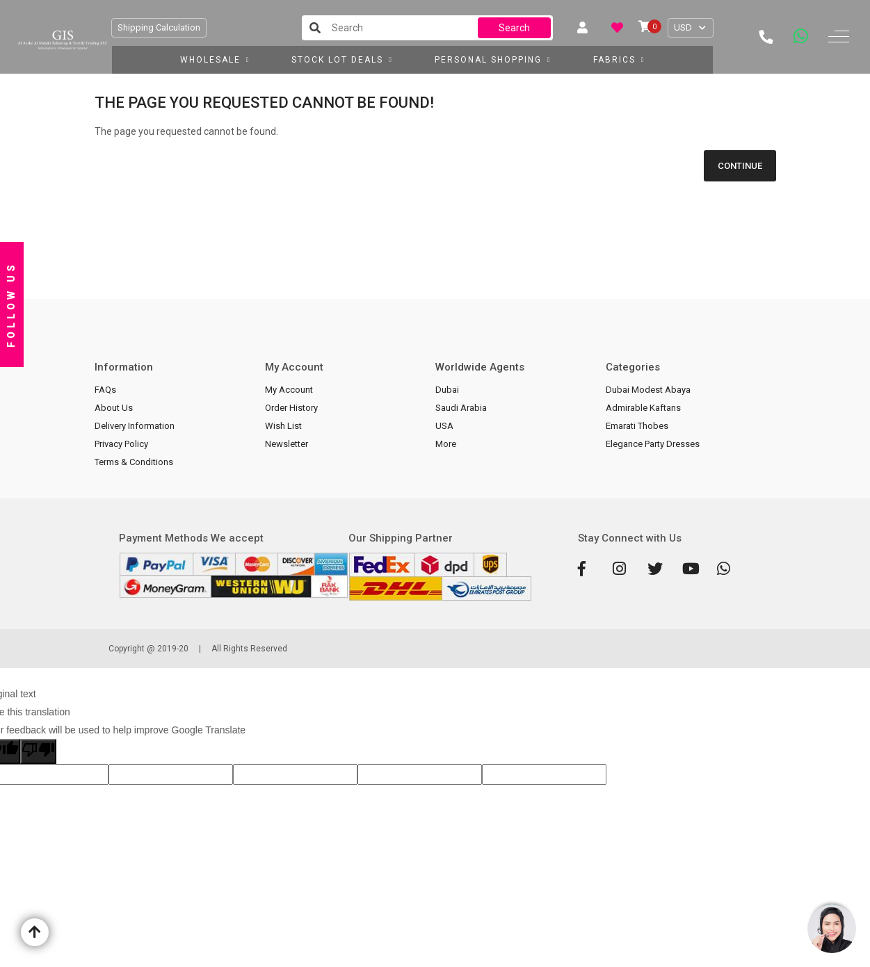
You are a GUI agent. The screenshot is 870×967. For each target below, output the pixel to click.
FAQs (105, 389)
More (445, 444)
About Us (114, 408)
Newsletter (286, 444)
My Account (289, 389)
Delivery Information (135, 426)
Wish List (283, 426)
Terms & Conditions (134, 462)
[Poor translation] (38, 751)
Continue (740, 166)
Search (514, 27)
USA (444, 426)
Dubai (447, 389)
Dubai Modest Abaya (648, 389)
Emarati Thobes (637, 426)
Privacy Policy (121, 444)
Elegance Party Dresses (653, 444)
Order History (291, 408)
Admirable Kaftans (643, 408)
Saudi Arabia (461, 408)
